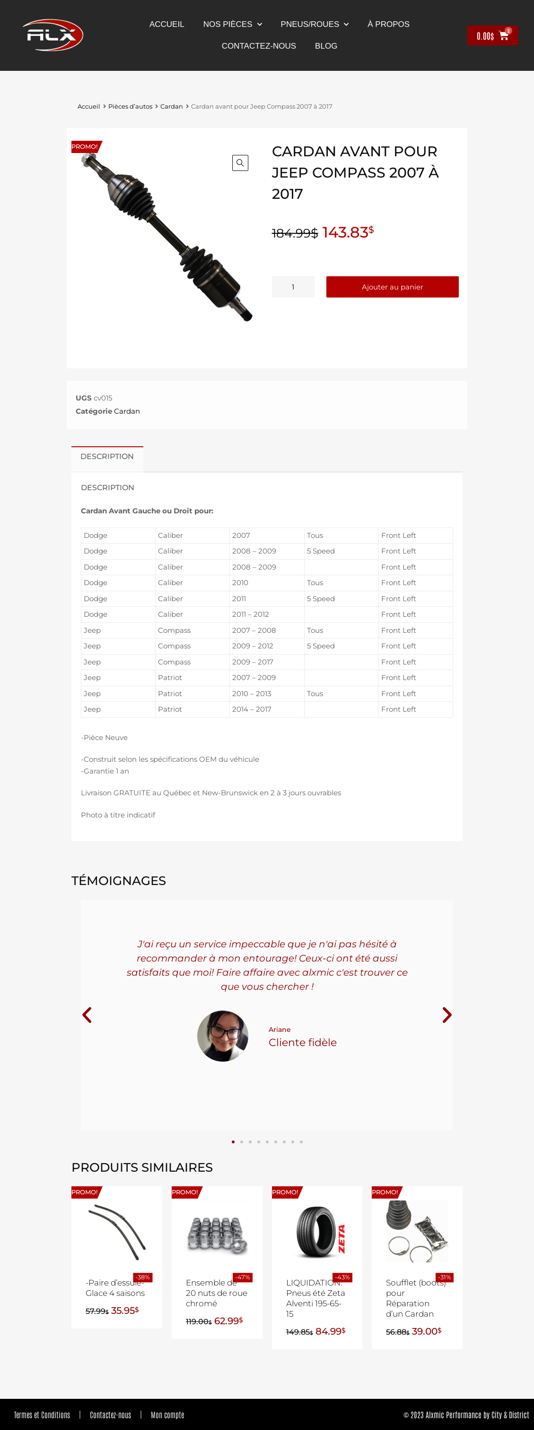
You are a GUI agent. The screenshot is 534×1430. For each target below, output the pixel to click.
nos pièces (232, 24)
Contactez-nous (110, 1414)
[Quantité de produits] (293, 287)
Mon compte (167, 1414)
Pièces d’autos (130, 106)
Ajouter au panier (392, 286)
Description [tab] (107, 456)
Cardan (171, 106)
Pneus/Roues (315, 24)
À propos (389, 24)
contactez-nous (259, 46)
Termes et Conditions (42, 1414)
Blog (326, 46)
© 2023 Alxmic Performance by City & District (466, 1414)
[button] (240, 163)
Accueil (166, 24)
